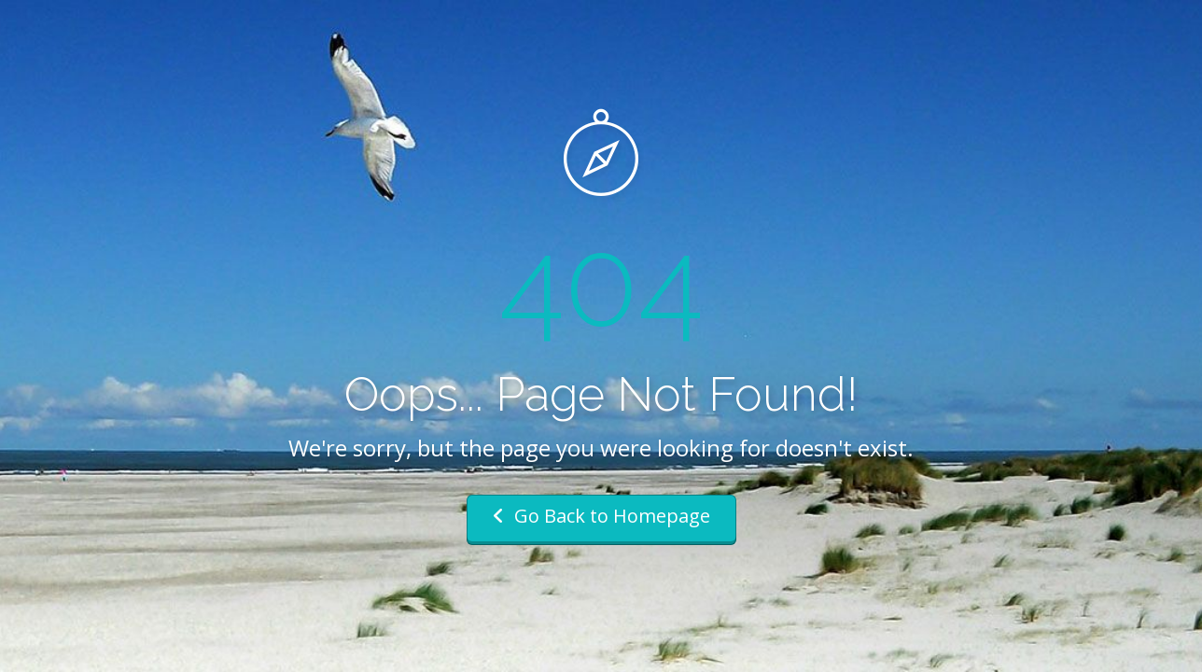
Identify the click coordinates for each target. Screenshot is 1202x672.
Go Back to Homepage (601, 515)
